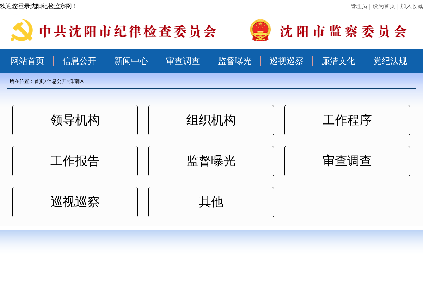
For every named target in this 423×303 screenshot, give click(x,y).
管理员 (358, 6)
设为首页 (384, 6)
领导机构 (75, 120)
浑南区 (76, 81)
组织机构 (211, 120)
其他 (211, 202)
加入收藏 (411, 6)
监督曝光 (235, 61)
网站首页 (27, 61)
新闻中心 (131, 61)
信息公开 (79, 61)
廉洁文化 (338, 61)
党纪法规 (390, 61)
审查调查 (183, 61)
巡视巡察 (287, 61)
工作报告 (75, 161)
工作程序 (347, 120)
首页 (39, 81)
